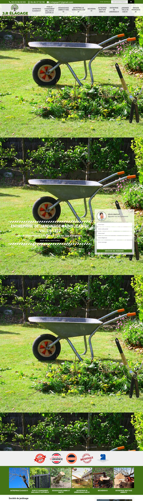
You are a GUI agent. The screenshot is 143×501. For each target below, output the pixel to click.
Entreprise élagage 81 (36, 10)
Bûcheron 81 (91, 10)
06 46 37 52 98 (36, 2)
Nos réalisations (50, 240)
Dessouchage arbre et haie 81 (63, 10)
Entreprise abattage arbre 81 (102, 10)
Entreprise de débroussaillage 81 (78, 10)
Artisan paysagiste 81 (136, 10)
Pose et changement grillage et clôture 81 (50, 10)
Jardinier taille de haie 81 (125, 10)
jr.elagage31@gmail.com (60, 2)
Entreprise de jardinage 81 (114, 10)
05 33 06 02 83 (17, 2)
